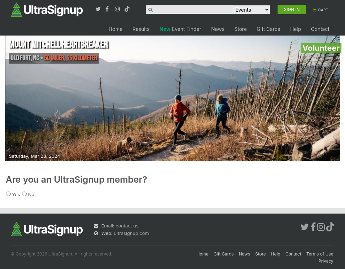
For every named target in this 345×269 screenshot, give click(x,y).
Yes (16, 194)
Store (240, 29)
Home (115, 29)
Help (295, 29)
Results (140, 29)
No (31, 194)
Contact (320, 29)
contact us (127, 225)
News (217, 29)
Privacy (325, 261)
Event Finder (180, 29)
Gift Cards (268, 29)
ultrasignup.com (131, 233)
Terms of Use (319, 254)
